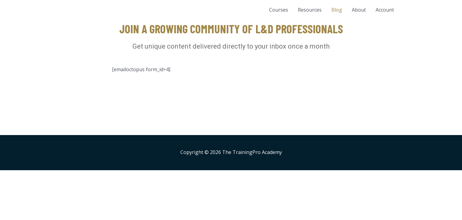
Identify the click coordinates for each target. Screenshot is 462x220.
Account (385, 9)
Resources (310, 9)
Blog (336, 9)
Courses (278, 9)
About (359, 9)
